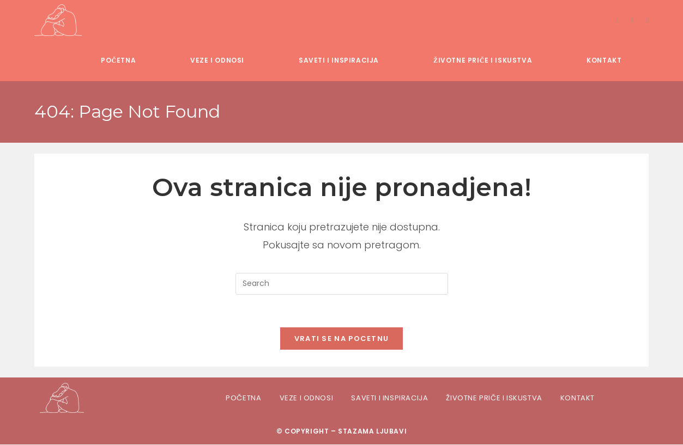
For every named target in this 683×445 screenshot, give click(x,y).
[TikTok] (647, 20)
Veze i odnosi (307, 398)
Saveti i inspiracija (389, 398)
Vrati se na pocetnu (341, 339)
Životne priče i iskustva (494, 398)
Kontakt (577, 398)
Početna (243, 398)
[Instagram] (632, 20)
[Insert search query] (341, 284)
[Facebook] (616, 20)
